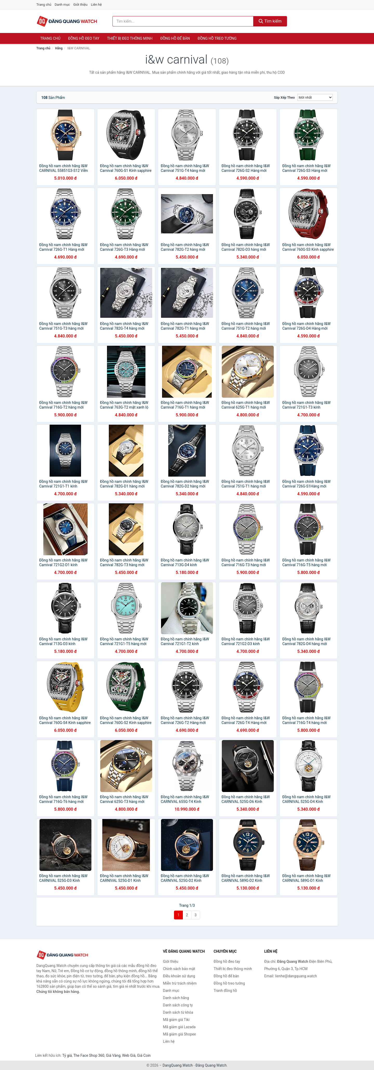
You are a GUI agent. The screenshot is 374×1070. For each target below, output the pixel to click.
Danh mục (62, 4)
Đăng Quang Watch (211, 1065)
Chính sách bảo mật (179, 969)
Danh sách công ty (178, 1005)
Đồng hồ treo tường (217, 38)
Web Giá (129, 1055)
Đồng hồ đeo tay (83, 38)
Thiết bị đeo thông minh (129, 38)
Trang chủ (43, 4)
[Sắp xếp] (315, 97)
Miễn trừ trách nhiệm (180, 983)
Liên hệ (96, 4)
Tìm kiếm (270, 21)
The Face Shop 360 (88, 1055)
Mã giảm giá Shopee (179, 1034)
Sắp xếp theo (284, 97)
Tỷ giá (67, 1055)
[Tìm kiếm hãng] (183, 21)
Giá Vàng (113, 1055)
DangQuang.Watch (178, 1065)
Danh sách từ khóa (178, 1012)
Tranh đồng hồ (225, 990)
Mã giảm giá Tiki (176, 1020)
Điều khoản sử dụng (179, 976)
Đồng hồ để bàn (175, 38)
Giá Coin (144, 1055)
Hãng (58, 48)
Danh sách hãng (176, 998)
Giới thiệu (80, 4)
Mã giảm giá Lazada (179, 1027)
